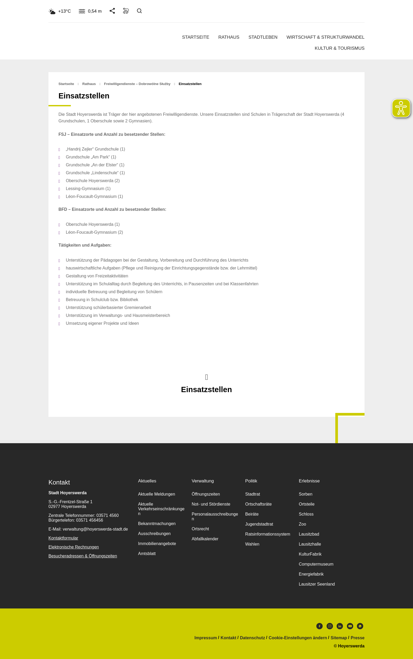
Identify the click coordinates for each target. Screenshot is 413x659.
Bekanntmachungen (156, 523)
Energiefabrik (311, 574)
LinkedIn (340, 626)
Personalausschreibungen (215, 516)
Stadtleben (262, 37)
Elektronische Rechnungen (73, 547)
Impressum (205, 638)
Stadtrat (252, 494)
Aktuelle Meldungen (156, 494)
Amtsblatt (147, 553)
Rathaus (228, 37)
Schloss (306, 514)
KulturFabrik (310, 554)
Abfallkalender (205, 539)
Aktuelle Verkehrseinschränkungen (161, 509)
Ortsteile (306, 504)
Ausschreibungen (154, 533)
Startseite (195, 37)
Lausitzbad (309, 534)
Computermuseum (316, 564)
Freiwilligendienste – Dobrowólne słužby (137, 84)
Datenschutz (252, 638)
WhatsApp (360, 626)
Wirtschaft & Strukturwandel (326, 37)
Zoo (302, 524)
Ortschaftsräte (258, 504)
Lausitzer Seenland (317, 584)
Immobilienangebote (157, 543)
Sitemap (339, 638)
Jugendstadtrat (259, 524)
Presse (358, 638)
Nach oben (206, 377)
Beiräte (252, 514)
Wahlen (252, 544)
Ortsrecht (200, 529)
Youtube (350, 626)
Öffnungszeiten (206, 494)
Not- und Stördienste (211, 504)
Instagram (330, 626)
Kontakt (229, 638)
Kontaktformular (63, 538)
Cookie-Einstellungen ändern (298, 638)
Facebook (319, 626)
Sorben (305, 494)
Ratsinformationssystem (267, 534)
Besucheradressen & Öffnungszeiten (82, 556)
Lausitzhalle (310, 544)
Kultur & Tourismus (340, 48)
